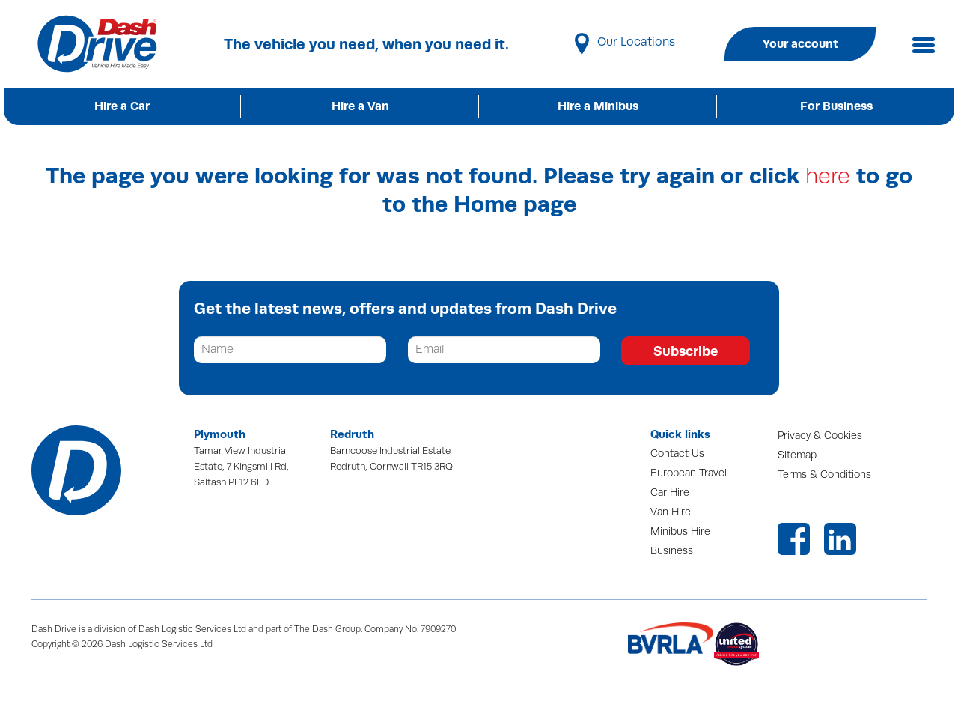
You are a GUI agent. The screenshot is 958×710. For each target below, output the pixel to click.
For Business (836, 106)
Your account (800, 44)
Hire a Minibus (598, 106)
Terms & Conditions (824, 474)
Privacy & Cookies (820, 435)
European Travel (688, 473)
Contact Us (677, 453)
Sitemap (797, 455)
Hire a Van (360, 106)
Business (671, 550)
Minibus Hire (680, 531)
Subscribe (685, 351)
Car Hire (669, 492)
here (827, 176)
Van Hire (670, 512)
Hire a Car (122, 106)
